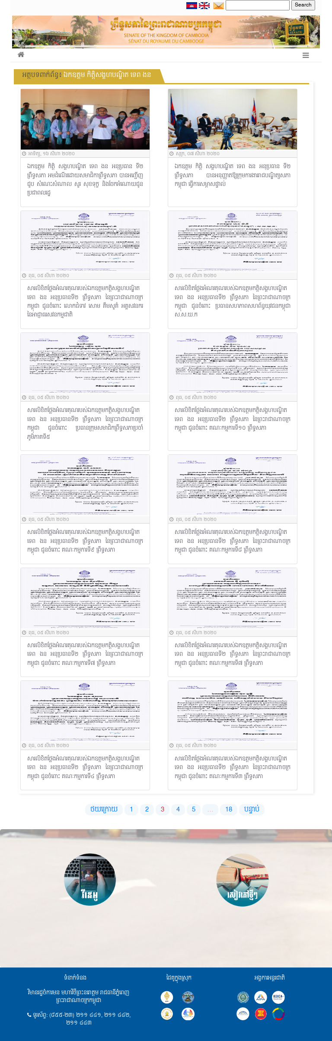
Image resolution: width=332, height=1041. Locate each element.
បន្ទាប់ (251, 810)
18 (228, 810)
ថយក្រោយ (104, 810)
